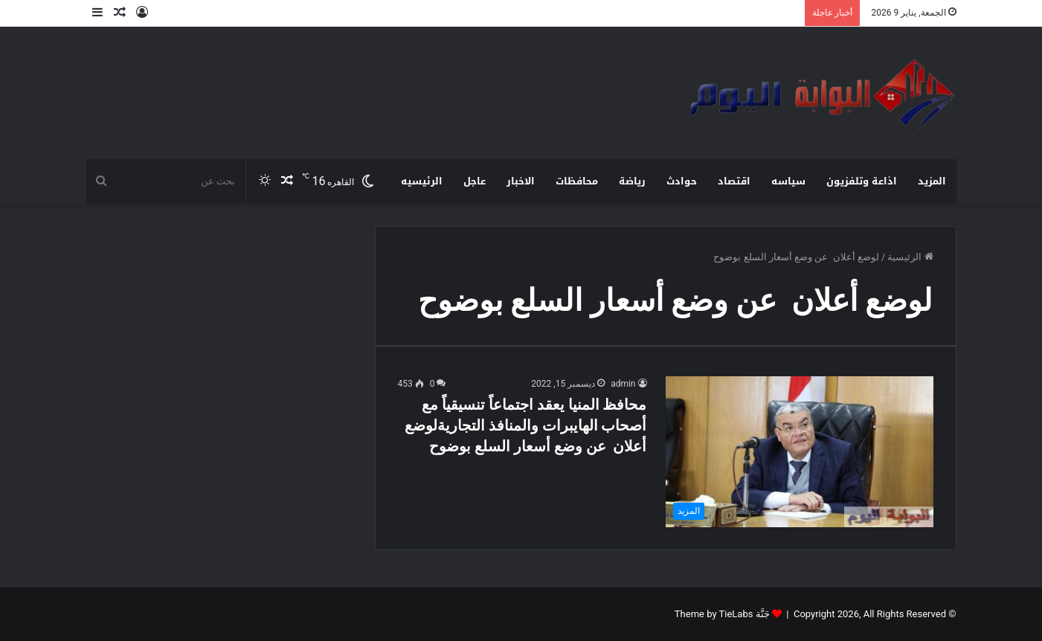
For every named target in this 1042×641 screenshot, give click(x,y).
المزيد (932, 181)
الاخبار (520, 181)
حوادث (681, 181)
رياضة (632, 181)
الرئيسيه (422, 181)
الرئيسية (910, 256)
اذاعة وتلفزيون (861, 181)
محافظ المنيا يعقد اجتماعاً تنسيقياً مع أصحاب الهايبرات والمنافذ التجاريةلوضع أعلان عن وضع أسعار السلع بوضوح (526, 425)
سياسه (788, 181)
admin (623, 384)
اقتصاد (734, 181)
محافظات (577, 181)
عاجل (474, 181)
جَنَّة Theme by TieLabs (722, 613)
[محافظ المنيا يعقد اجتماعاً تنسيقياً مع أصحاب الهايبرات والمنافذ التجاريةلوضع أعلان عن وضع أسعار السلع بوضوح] (799, 451)
